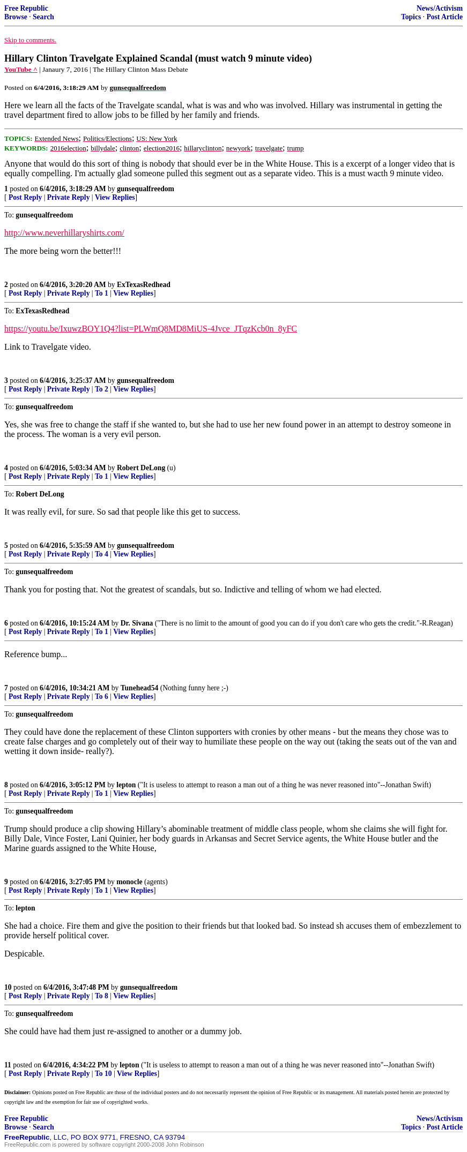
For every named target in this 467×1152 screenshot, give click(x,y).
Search (43, 17)
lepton (126, 785)
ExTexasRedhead (144, 285)
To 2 (101, 389)
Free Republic (26, 8)
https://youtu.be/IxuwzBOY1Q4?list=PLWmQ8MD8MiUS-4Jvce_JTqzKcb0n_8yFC (150, 328)
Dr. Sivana (137, 623)
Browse (15, 17)
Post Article (444, 17)
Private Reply (68, 197)
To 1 (101, 293)
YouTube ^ (21, 69)
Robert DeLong (141, 468)
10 (8, 987)
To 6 (101, 696)
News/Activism (440, 8)
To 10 (103, 1074)
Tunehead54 (140, 688)
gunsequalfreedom (145, 189)
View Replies (115, 197)
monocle (129, 882)
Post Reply (25, 197)
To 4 (101, 554)
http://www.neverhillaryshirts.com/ (64, 232)
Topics (411, 17)
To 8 (101, 996)
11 (7, 1065)
